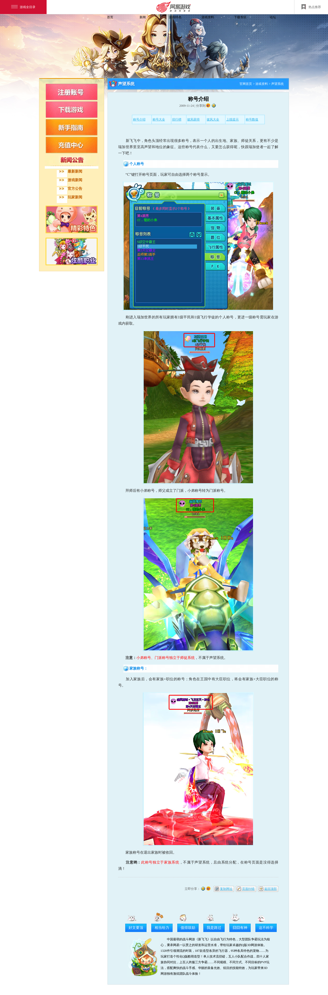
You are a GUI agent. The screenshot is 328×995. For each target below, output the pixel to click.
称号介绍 (139, 119)
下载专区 (240, 17)
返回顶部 (270, 889)
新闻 (143, 17)
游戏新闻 (75, 180)
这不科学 (266, 928)
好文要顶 (136, 928)
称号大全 (159, 119)
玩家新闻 (75, 197)
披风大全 (213, 119)
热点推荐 (311, 6)
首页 (110, 17)
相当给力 (162, 928)
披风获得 (193, 119)
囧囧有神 (240, 928)
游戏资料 (207, 17)
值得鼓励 (188, 928)
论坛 (273, 17)
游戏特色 (175, 17)
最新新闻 (75, 171)
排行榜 (176, 119)
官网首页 (245, 84)
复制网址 (226, 889)
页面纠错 (248, 889)
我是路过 (214, 928)
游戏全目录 (23, 7)
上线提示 (232, 119)
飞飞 (74, 27)
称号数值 (252, 119)
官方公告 (75, 189)
